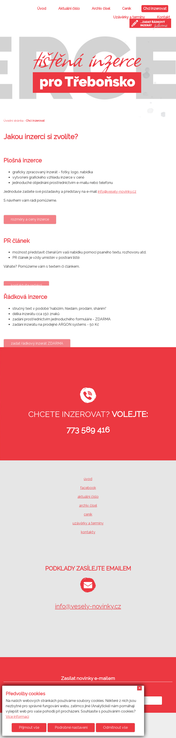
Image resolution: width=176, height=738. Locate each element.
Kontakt (163, 17)
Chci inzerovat (154, 8)
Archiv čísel (101, 8)
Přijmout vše (29, 727)
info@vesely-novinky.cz (117, 191)
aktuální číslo (88, 497)
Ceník (126, 8)
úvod (88, 479)
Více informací (17, 717)
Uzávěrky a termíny (129, 17)
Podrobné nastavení (71, 727)
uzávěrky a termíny (88, 523)
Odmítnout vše (115, 727)
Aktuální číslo (69, 8)
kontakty (88, 532)
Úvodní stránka (13, 120)
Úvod (41, 8)
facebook (88, 488)
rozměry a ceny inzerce (30, 228)
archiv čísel (88, 505)
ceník (88, 514)
